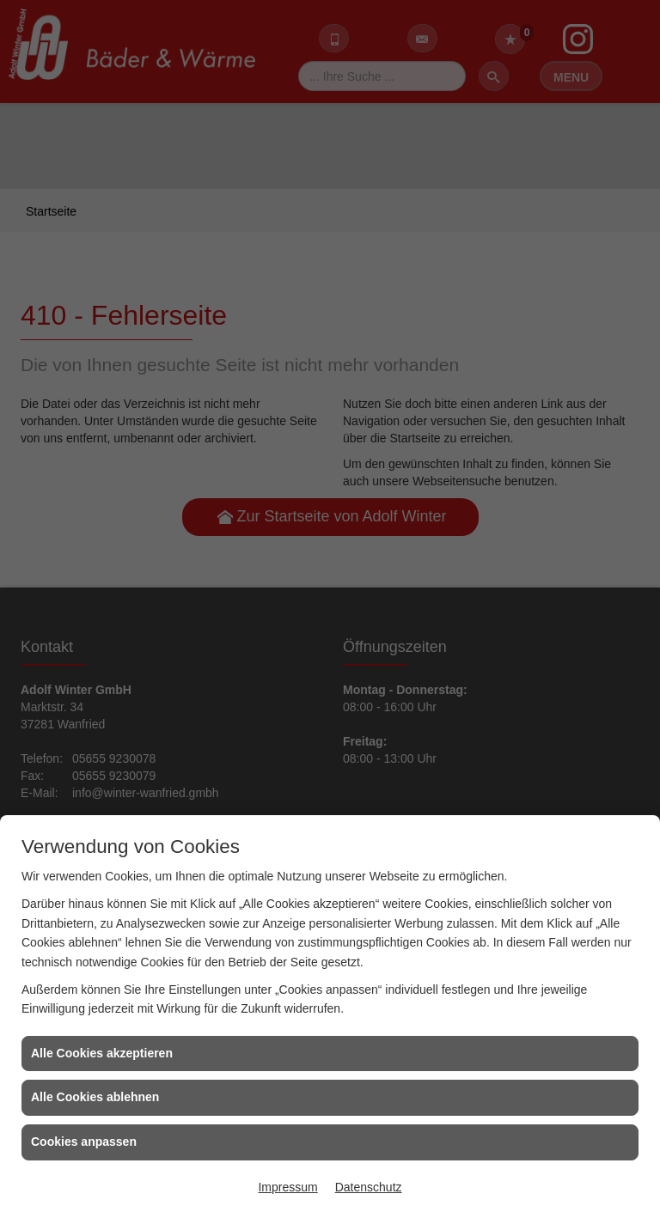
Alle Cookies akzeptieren (102, 1053)
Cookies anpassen (84, 1141)
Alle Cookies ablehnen (95, 1097)
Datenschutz (368, 1187)
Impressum (287, 1187)
